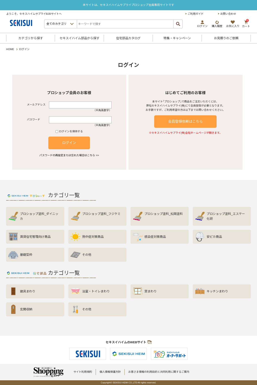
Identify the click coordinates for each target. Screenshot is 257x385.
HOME (10, 49)
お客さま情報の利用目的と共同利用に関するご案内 (158, 371)
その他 (86, 254)
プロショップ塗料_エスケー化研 (226, 216)
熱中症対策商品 (93, 236)
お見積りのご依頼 (226, 38)
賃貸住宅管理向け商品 (35, 236)
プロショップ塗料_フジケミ (101, 214)
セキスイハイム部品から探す (79, 38)
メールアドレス (36, 104)
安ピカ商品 (214, 236)
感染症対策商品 (155, 236)
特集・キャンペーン (177, 38)
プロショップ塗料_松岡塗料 (163, 214)
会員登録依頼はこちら (185, 121)
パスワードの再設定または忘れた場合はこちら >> (69, 155)
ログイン (69, 143)
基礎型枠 (26, 254)
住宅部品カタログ (128, 38)
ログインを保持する (71, 131)
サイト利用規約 (82, 371)
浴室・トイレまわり (96, 291)
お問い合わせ (228, 13)
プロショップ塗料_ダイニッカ (39, 216)
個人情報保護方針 (110, 371)
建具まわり (27, 291)
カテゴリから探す (30, 38)
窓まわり (150, 291)
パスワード (33, 119)
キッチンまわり (217, 291)
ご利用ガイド (196, 13)
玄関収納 (26, 309)
